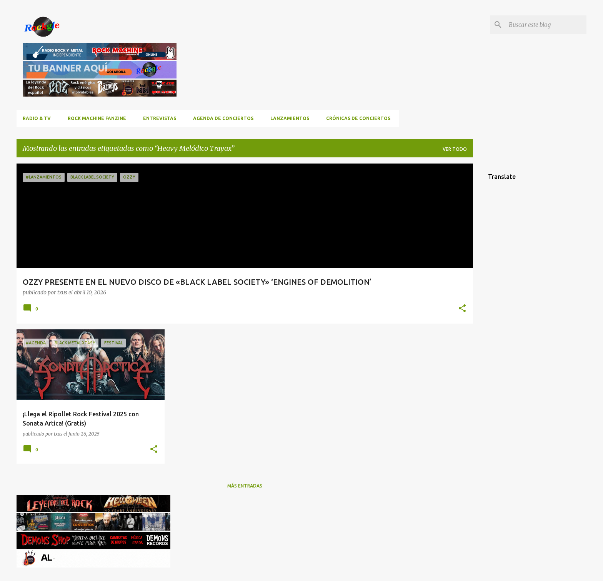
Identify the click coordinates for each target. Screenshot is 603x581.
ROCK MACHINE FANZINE (97, 118)
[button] (462, 309)
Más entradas (244, 485)
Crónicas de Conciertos (358, 118)
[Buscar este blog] (546, 24)
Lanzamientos (289, 118)
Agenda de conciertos (223, 118)
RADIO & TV (37, 118)
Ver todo (455, 149)
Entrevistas (159, 118)
